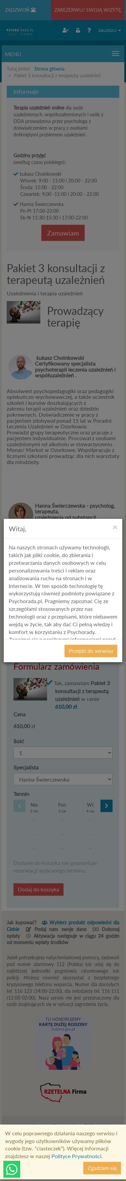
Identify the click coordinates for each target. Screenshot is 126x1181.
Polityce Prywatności (76, 1156)
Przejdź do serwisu (91, 650)
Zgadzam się (102, 1168)
